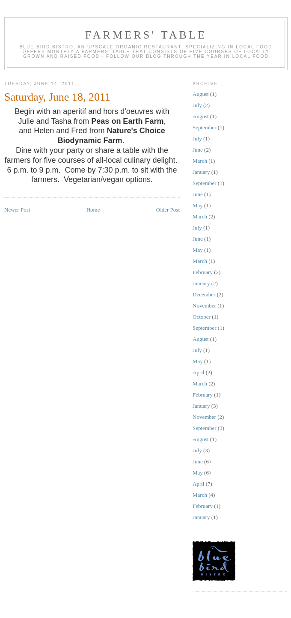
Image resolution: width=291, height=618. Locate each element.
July (197, 105)
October (202, 316)
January (201, 172)
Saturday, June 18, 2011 (57, 97)
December (204, 294)
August (201, 94)
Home (93, 209)
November (204, 305)
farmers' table (146, 35)
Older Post (168, 209)
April (198, 372)
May (198, 205)
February (203, 272)
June (198, 149)
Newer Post (17, 209)
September (205, 127)
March (200, 161)
